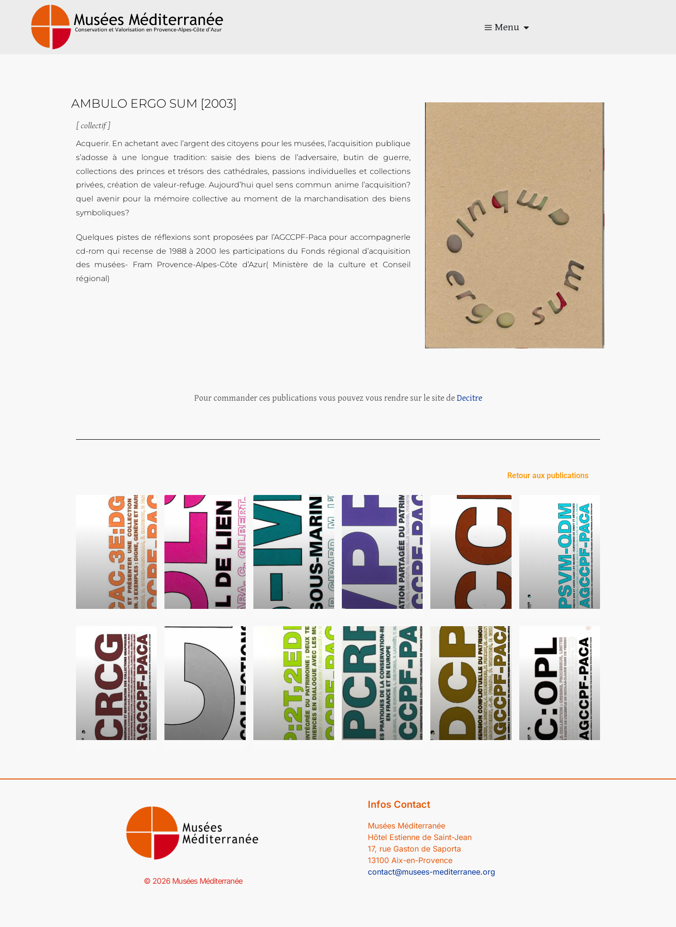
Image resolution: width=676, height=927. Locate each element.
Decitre (469, 398)
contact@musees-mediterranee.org (431, 872)
